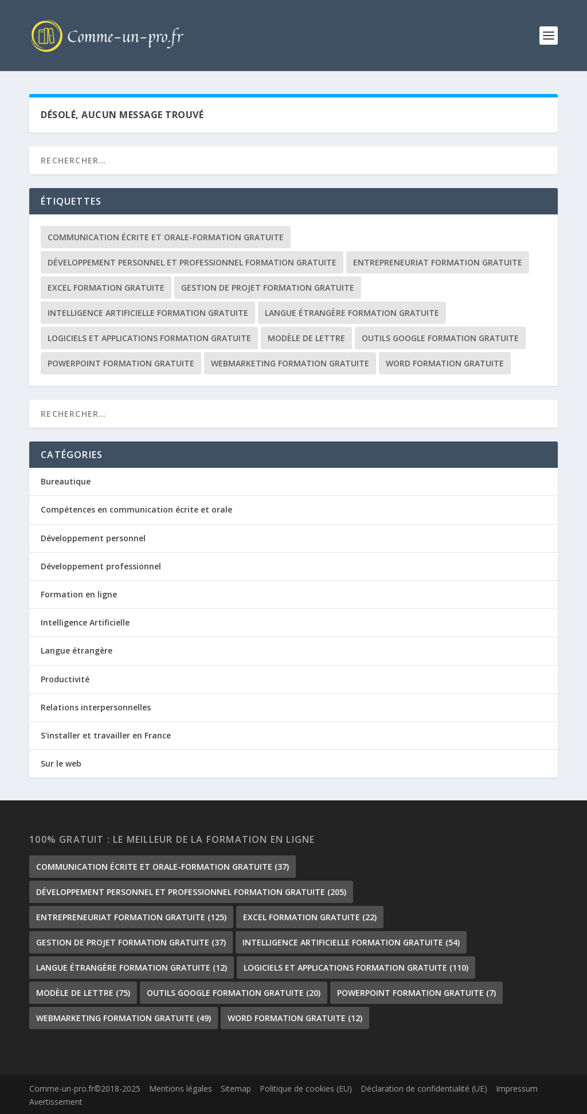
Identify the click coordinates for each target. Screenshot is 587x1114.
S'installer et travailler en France (106, 735)
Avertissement (56, 1102)
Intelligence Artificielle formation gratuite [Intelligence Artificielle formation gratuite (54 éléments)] (148, 313)
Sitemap (236, 1088)
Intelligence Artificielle (85, 622)
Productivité (65, 679)
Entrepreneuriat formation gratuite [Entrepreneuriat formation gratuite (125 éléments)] (437, 262)
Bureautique (66, 481)
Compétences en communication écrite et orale (136, 510)
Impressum (517, 1088)
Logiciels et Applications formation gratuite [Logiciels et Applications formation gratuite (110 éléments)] (149, 338)
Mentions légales (180, 1088)
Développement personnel (93, 538)
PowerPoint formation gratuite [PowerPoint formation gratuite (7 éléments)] (121, 363)
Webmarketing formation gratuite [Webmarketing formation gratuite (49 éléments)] (290, 363)
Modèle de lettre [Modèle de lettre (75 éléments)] (306, 338)
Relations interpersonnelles (96, 707)
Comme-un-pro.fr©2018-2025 (84, 1088)
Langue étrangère (76, 651)
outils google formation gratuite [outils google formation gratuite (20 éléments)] (440, 338)
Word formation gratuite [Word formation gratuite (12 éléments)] (445, 363)
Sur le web (61, 764)
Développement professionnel (101, 566)
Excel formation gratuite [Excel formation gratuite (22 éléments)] (106, 288)
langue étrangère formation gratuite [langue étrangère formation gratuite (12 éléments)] (352, 313)
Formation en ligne (79, 594)
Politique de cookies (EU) (306, 1088)
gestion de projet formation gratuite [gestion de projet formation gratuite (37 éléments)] (267, 288)
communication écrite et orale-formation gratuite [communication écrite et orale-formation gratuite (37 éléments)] (166, 237)
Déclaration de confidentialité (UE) (424, 1088)
